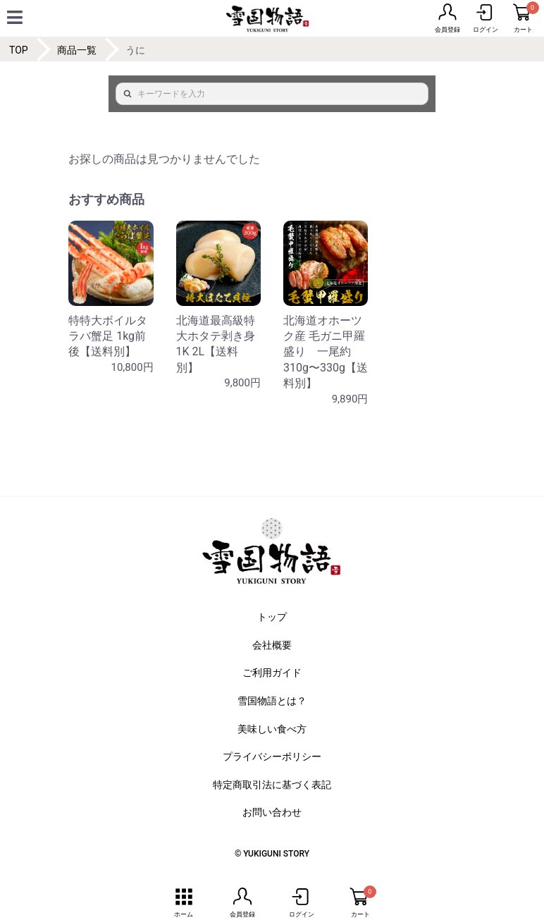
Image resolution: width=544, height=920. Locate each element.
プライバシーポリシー (272, 756)
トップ (272, 616)
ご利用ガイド (272, 672)
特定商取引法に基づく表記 (272, 784)
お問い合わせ (272, 812)
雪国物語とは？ (272, 700)
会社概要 (272, 645)
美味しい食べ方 (272, 729)
